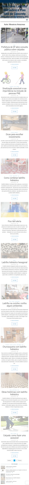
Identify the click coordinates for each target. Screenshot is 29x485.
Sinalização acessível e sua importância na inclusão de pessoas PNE (14, 91)
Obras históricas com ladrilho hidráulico (14, 393)
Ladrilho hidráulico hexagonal (14, 262)
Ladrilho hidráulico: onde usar (11, 481)
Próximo (19, 460)
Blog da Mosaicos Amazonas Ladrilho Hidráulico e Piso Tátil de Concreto (14, 8)
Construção (12, 132)
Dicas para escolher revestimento (14, 135)
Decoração (13, 301)
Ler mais (14, 67)
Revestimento (16, 132)
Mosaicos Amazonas (15, 64)
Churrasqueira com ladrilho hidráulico (14, 348)
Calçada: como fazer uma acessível (14, 436)
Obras (22, 344)
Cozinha (10, 301)
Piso (17, 433)
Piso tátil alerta (14, 221)
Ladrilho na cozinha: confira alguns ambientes (14, 304)
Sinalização (17, 86)
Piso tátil (15, 86)
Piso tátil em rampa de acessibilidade (12, 474)
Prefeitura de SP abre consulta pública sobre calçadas (14, 48)
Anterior (9, 460)
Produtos (14, 219)
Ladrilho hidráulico (17, 301)
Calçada (12, 433)
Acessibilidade (11, 86)
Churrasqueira (7, 344)
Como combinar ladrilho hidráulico (14, 179)
